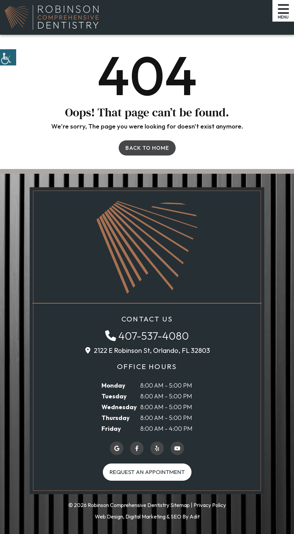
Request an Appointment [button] (147, 471)
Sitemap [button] (180, 505)
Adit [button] (194, 516)
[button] (8, 57)
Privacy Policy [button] (210, 505)
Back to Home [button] (147, 147)
